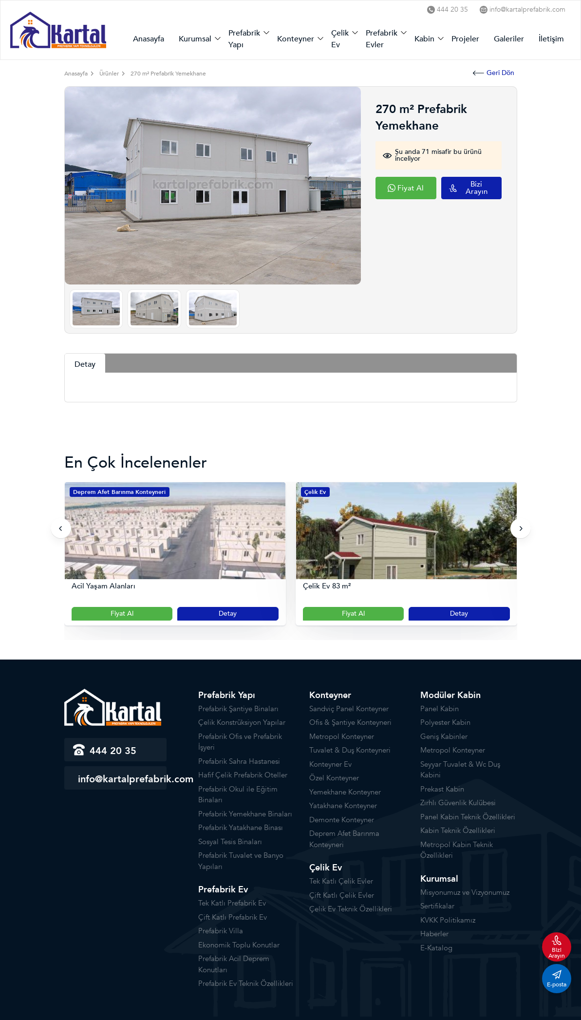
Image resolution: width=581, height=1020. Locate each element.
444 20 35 (447, 9)
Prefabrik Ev (223, 890)
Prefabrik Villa (220, 931)
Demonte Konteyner (341, 820)
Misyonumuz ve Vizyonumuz (464, 892)
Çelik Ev (340, 39)
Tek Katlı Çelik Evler (341, 881)
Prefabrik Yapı (244, 39)
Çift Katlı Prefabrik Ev (232, 917)
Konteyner (295, 39)
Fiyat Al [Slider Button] (122, 613)
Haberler (434, 934)
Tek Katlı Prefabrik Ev (232, 903)
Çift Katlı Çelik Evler (341, 895)
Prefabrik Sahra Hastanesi (239, 761)
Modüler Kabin (450, 695)
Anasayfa (148, 39)
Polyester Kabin (445, 722)
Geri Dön (493, 72)
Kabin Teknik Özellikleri (457, 830)
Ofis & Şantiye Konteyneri (350, 722)
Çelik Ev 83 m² (327, 586)
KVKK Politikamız (447, 920)
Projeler (465, 39)
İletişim (551, 39)
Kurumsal (195, 39)
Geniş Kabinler (444, 736)
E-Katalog (436, 948)
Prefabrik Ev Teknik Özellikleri (245, 983)
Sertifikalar (437, 906)
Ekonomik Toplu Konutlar (239, 945)
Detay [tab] (85, 364)
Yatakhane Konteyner (343, 806)
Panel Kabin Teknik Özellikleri (467, 817)
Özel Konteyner (334, 778)
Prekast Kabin (442, 789)
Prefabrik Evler (381, 39)
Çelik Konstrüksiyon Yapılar (241, 722)
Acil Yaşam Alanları (103, 586)
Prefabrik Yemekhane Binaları (245, 814)
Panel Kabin (439, 709)
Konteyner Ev (330, 764)
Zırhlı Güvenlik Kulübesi (458, 803)
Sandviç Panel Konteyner (349, 709)
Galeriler (509, 39)
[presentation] (61, 528)
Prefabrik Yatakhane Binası (240, 827)
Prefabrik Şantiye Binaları (238, 709)
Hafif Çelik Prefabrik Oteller (242, 775)
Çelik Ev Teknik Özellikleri (350, 909)
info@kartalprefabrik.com (522, 9)
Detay (228, 613)
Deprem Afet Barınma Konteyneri (119, 492)
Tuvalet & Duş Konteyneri (350, 750)
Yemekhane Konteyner (345, 792)
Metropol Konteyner (341, 736)
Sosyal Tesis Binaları (230, 842)
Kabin (424, 39)
